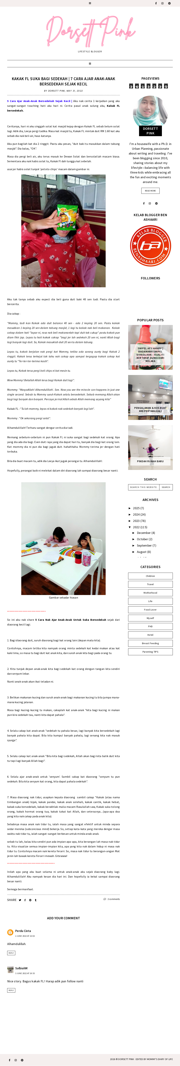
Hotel (150, 634)
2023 (136, 521)
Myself (150, 618)
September (145, 545)
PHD (150, 626)
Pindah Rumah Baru (150, 461)
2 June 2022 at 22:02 (25, 936)
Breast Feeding (150, 643)
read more (150, 190)
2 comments (112, 899)
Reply (11, 953)
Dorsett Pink (126, 1059)
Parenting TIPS (150, 651)
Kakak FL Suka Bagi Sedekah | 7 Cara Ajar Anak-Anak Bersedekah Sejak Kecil (63, 81)
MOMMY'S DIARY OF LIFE (160, 1059)
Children (150, 576)
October (143, 539)
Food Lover (150, 609)
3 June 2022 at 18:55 (25, 973)
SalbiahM (21, 968)
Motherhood (150, 592)
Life (150, 601)
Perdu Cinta (23, 931)
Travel (150, 584)
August (142, 552)
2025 (136, 508)
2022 (136, 527)
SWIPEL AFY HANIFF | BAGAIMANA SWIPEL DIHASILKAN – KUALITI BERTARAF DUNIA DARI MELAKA (150, 355)
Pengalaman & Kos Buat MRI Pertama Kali (150, 409)
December (144, 533)
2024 (136, 514)
